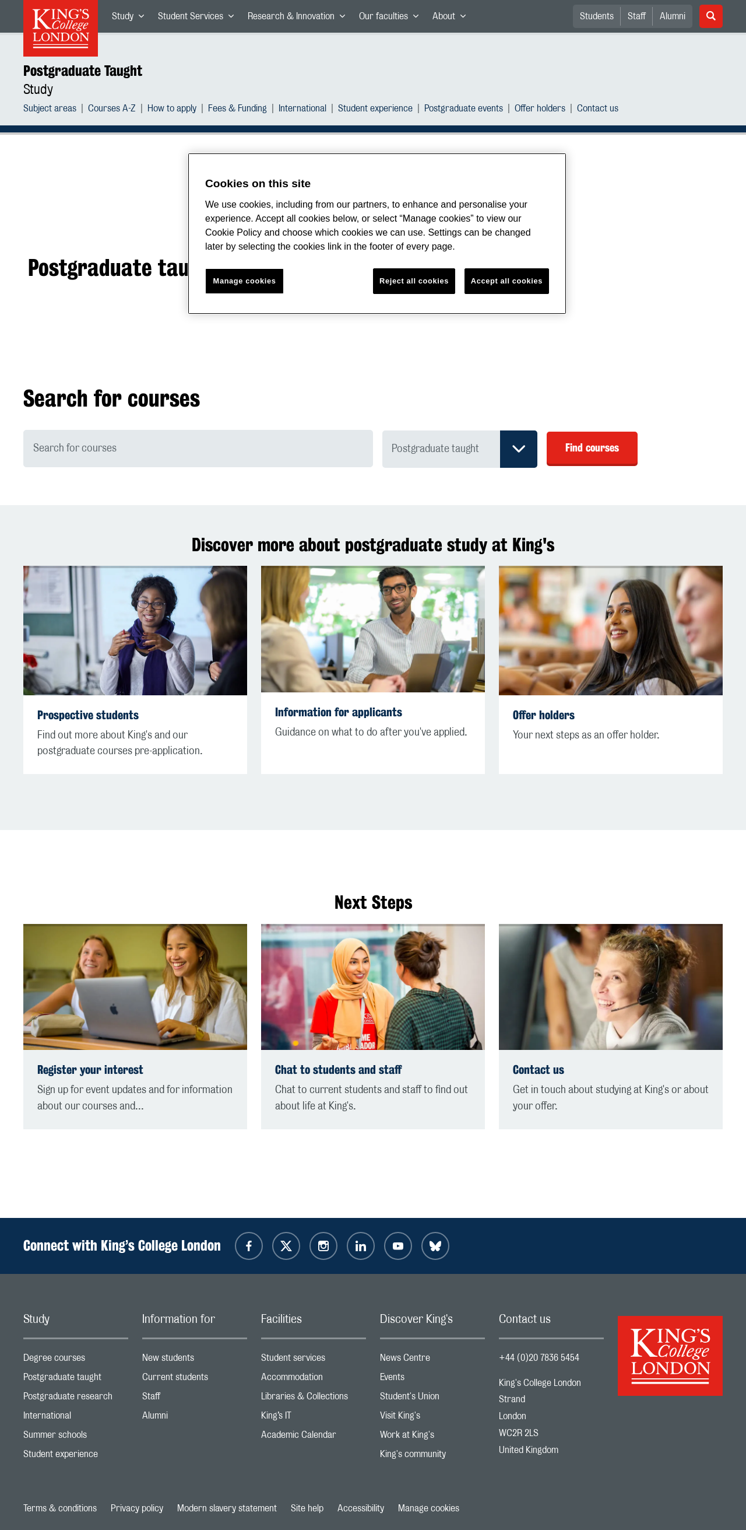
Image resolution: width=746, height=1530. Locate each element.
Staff (637, 16)
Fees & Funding (237, 110)
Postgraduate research (75, 1399)
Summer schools (75, 1437)
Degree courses (75, 1360)
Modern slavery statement (227, 1508)
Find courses (592, 447)
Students (597, 16)
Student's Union (432, 1399)
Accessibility (360, 1508)
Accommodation (313, 1380)
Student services (313, 1360)
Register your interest (90, 1069)
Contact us (597, 110)
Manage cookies (428, 1508)
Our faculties (392, 19)
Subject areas (49, 110)
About (452, 19)
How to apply (171, 110)
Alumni (672, 16)
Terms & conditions (60, 1508)
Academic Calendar (313, 1437)
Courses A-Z (112, 110)
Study (131, 19)
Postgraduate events (463, 110)
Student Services (199, 19)
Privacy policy (137, 1508)
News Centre (432, 1360)
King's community (432, 1457)
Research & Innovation (300, 19)
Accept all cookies (507, 280)
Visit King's (432, 1418)
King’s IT (313, 1418)
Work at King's (432, 1437)
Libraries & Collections (313, 1399)
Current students (194, 1380)
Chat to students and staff (338, 1069)
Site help (307, 1508)
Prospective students (88, 714)
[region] (377, 233)
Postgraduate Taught (82, 70)
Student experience (375, 110)
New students (194, 1360)
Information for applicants (338, 711)
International (302, 110)
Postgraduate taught (75, 1380)
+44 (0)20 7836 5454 (539, 1358)
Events (432, 1380)
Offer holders (540, 110)
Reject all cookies (414, 280)
